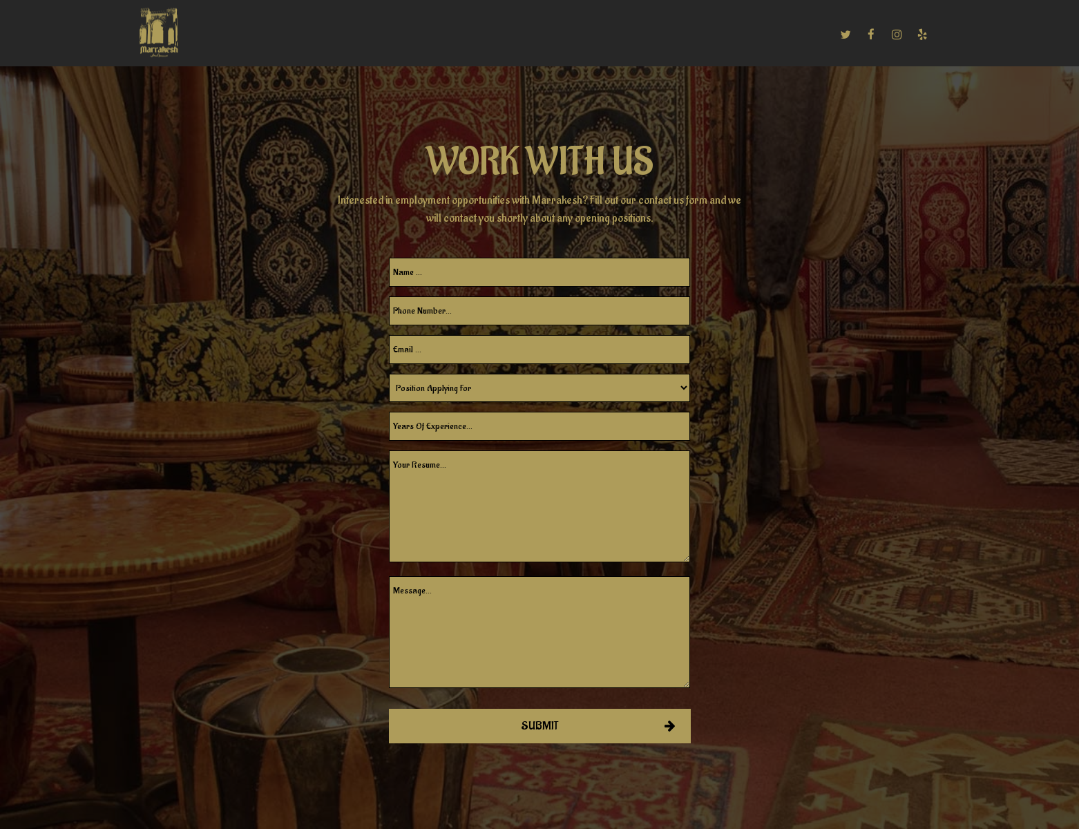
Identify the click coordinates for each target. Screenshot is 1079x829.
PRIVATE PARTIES (523, 34)
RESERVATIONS (616, 34)
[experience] (539, 426)
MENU (278, 34)
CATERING (387, 34)
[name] (539, 272)
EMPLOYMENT (702, 34)
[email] (539, 349)
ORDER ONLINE (787, 34)
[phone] (539, 310)
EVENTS (446, 34)
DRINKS (328, 34)
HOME (233, 34)
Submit (540, 726)
